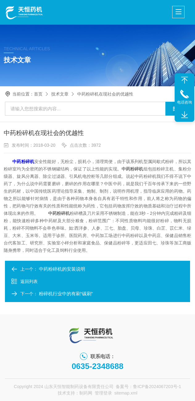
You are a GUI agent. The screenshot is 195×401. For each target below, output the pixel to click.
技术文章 (59, 94)
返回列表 (24, 281)
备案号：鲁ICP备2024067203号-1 (148, 386)
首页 (38, 94)
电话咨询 (184, 102)
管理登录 (103, 393)
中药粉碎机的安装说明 (62, 269)
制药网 (85, 393)
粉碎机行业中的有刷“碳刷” (66, 293)
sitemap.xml (125, 393)
